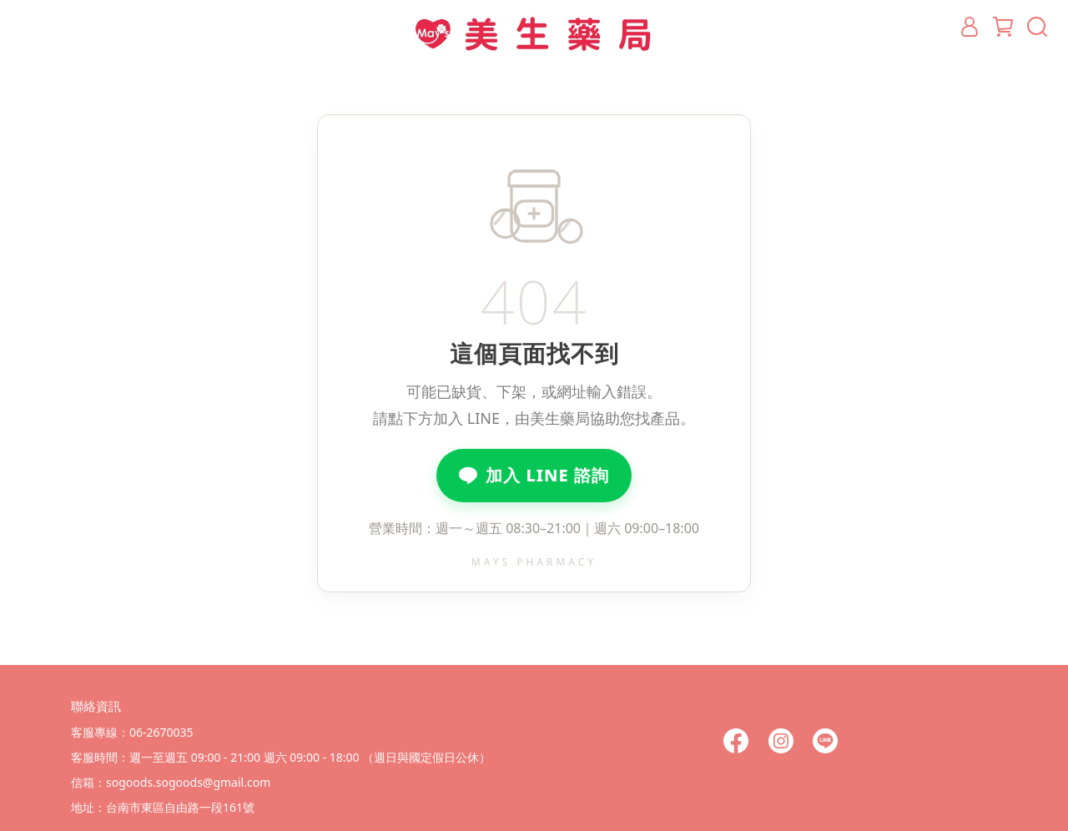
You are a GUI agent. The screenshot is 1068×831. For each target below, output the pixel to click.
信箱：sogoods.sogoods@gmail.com (170, 782)
